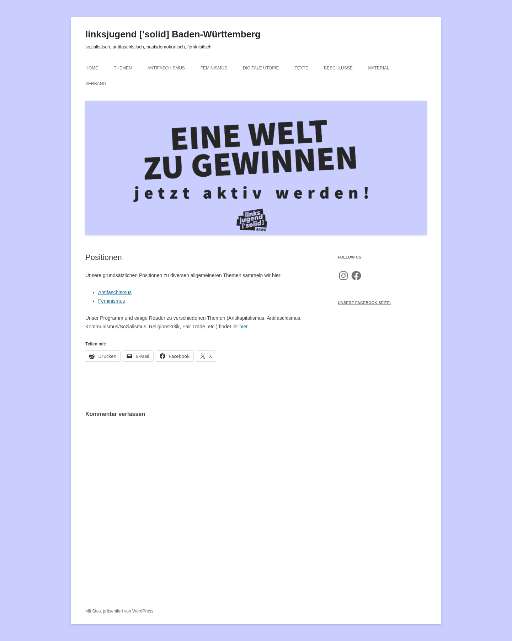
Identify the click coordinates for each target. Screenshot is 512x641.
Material (378, 68)
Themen (123, 68)
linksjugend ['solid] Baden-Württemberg (173, 34)
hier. (244, 326)
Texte (301, 68)
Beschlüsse (338, 68)
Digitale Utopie (261, 68)
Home (91, 68)
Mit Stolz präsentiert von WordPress (119, 611)
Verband (95, 83)
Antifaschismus (166, 68)
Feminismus (214, 68)
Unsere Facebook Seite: (364, 303)
